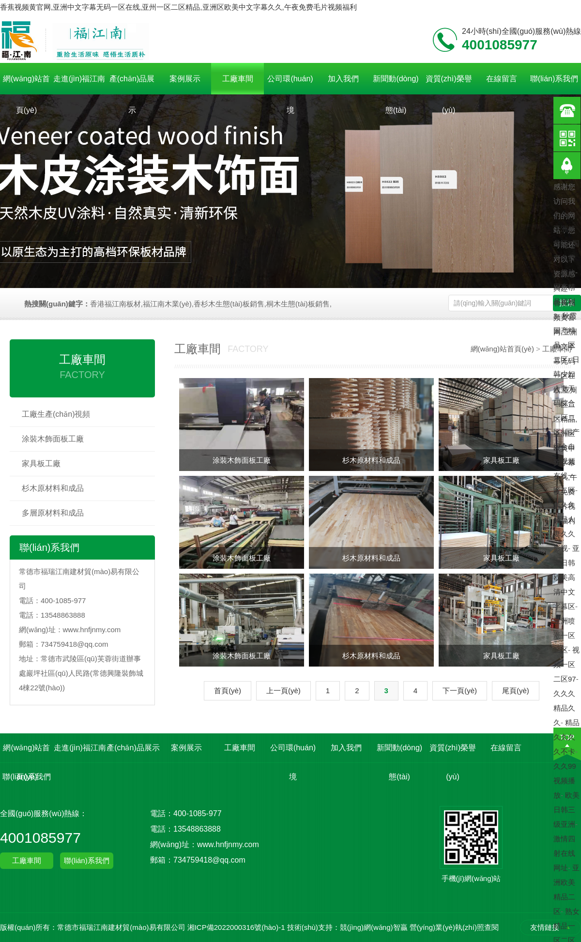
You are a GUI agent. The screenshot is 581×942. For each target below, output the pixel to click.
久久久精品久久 (564, 708)
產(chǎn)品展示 (131, 84)
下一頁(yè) (460, 690)
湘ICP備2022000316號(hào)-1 (236, 927)
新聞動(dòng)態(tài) (395, 84)
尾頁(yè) (515, 690)
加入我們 (343, 79)
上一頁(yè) (283, 690)
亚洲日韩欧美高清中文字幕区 (566, 577)
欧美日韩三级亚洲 (566, 809)
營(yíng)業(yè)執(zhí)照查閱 (454, 927)
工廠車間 (237, 79)
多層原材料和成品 (53, 513)
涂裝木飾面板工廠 (53, 439)
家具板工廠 (41, 463)
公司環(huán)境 (290, 84)
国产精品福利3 (564, 301)
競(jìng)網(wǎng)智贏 (374, 927)
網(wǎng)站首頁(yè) (26, 84)
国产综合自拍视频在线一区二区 (566, 461)
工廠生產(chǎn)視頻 (56, 414)
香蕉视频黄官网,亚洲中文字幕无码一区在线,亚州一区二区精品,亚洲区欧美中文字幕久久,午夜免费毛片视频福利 (178, 7)
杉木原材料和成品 (53, 488)
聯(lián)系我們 (554, 79)
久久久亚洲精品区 (564, 228)
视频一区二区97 (566, 664)
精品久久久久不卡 (566, 737)
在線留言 (501, 79)
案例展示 (184, 79)
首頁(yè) (227, 690)
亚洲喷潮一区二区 (564, 635)
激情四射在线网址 (564, 853)
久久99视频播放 (564, 780)
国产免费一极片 (566, 257)
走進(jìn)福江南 (79, 79)
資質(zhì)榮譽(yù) (449, 84)
